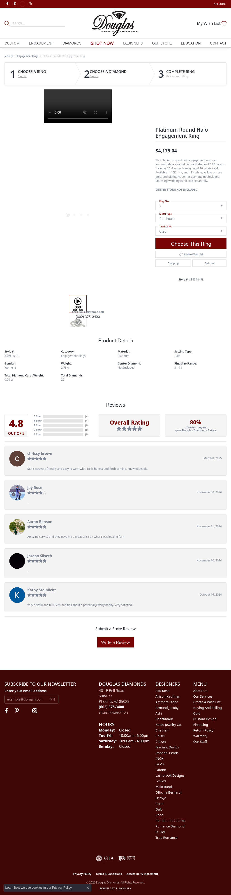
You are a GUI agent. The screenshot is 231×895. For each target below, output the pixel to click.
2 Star (38, 430)
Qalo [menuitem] (159, 809)
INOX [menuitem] (159, 758)
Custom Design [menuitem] (205, 719)
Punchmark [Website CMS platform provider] (123, 888)
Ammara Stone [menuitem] (166, 702)
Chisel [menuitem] (159, 736)
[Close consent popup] (87, 887)
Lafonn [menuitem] (160, 770)
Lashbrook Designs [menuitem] (170, 775)
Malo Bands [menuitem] (164, 787)
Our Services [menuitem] (203, 696)
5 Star (38, 416)
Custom (12, 43)
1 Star (38, 434)
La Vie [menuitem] (159, 764)
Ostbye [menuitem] (160, 798)
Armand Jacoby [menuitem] (166, 708)
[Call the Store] (111, 706)
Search (22, 76)
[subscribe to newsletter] (52, 699)
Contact (218, 43)
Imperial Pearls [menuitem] (166, 753)
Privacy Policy (82, 874)
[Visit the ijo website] (126, 858)
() (86, 416)
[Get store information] (113, 713)
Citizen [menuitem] (160, 741)
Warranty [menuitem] (200, 736)
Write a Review (115, 642)
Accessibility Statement (142, 874)
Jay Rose (34, 487)
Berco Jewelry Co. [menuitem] (168, 724)
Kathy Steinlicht (41, 589)
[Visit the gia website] (105, 858)
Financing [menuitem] (200, 724)
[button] (219, 4)
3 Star (38, 425)
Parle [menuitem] (159, 804)
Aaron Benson (39, 521)
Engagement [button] (41, 43)
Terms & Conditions (109, 874)
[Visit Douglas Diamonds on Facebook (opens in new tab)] (7, 4)
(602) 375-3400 (88, 316)
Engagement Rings (27, 56)
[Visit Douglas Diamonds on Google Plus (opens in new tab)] (22, 4)
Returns (209, 263)
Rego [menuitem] (159, 815)
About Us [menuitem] (200, 691)
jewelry (9, 56)
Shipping (173, 263)
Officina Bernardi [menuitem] (168, 792)
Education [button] (191, 43)
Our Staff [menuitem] (200, 741)
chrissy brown (39, 453)
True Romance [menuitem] (166, 837)
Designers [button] (133, 43)
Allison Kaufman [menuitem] (167, 696)
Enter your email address (25, 690)
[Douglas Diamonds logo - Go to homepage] (115, 23)
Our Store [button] (162, 43)
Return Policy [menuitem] (203, 730)
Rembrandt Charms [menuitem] (170, 820)
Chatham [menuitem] (162, 730)
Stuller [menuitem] (160, 832)
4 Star (38, 421)
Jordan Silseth (39, 555)
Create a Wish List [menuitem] (207, 702)
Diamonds (71, 43)
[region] (78, 157)
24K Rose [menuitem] (162, 691)
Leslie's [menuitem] (160, 781)
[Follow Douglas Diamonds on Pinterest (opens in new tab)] (15, 4)
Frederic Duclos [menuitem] (167, 747)
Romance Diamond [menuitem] (170, 826)
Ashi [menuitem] (158, 713)
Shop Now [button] (102, 43)
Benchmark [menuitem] (164, 719)
